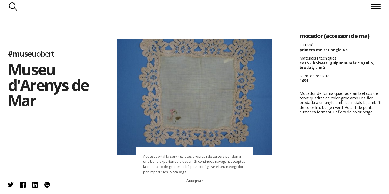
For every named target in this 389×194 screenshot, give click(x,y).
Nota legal (178, 171)
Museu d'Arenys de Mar (48, 84)
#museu (31, 53)
